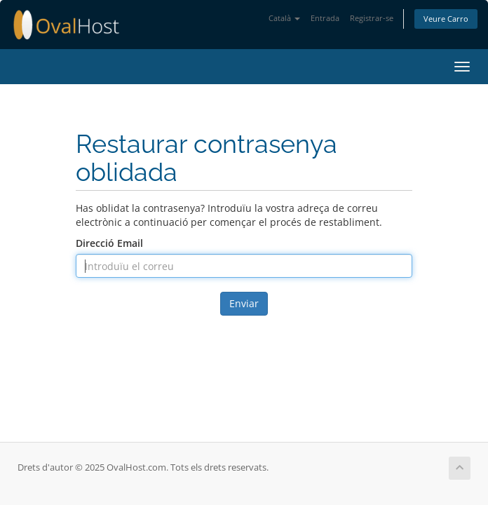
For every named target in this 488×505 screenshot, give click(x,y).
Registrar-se (371, 18)
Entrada (325, 18)
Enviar (244, 303)
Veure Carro (445, 18)
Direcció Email (109, 243)
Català (284, 18)
